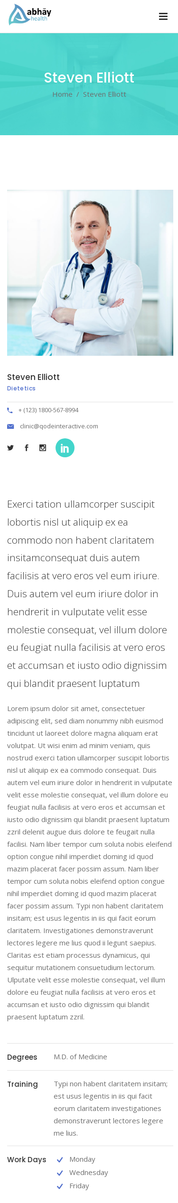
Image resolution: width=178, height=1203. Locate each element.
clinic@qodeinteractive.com (59, 426)
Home (62, 94)
